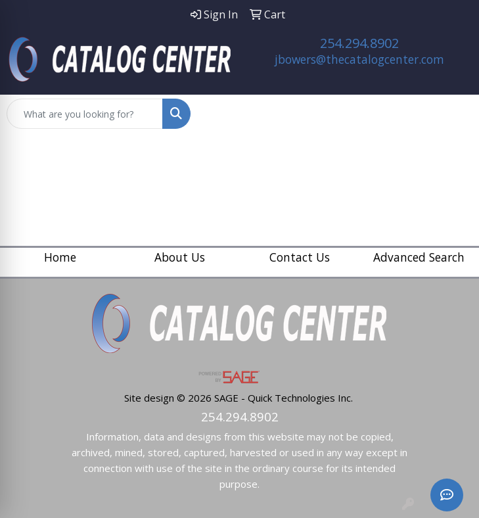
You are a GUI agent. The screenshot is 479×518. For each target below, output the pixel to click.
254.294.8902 (359, 43)
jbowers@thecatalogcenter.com (359, 59)
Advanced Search (419, 257)
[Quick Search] (85, 114)
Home (60, 257)
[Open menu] (453, 114)
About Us (179, 257)
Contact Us (299, 257)
